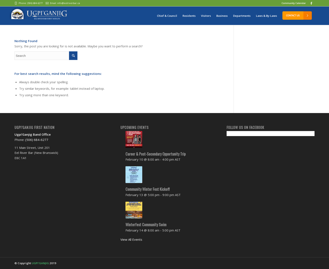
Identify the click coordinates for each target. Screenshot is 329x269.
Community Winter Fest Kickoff (147, 189)
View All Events (131, 239)
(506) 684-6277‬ (35, 3)
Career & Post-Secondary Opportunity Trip (155, 154)
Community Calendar (294, 3)
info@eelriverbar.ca (68, 3)
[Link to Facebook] (311, 3)
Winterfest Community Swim (145, 224)
